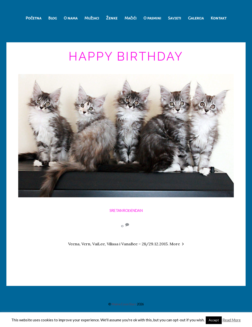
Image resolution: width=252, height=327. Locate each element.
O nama (71, 18)
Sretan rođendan (126, 210)
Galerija (196, 18)
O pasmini (152, 18)
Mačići (131, 18)
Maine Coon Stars (124, 304)
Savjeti (174, 18)
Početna (33, 18)
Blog (52, 18)
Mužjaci (91, 18)
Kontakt (218, 18)
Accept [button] (214, 320)
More (175, 243)
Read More (231, 320)
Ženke (111, 18)
